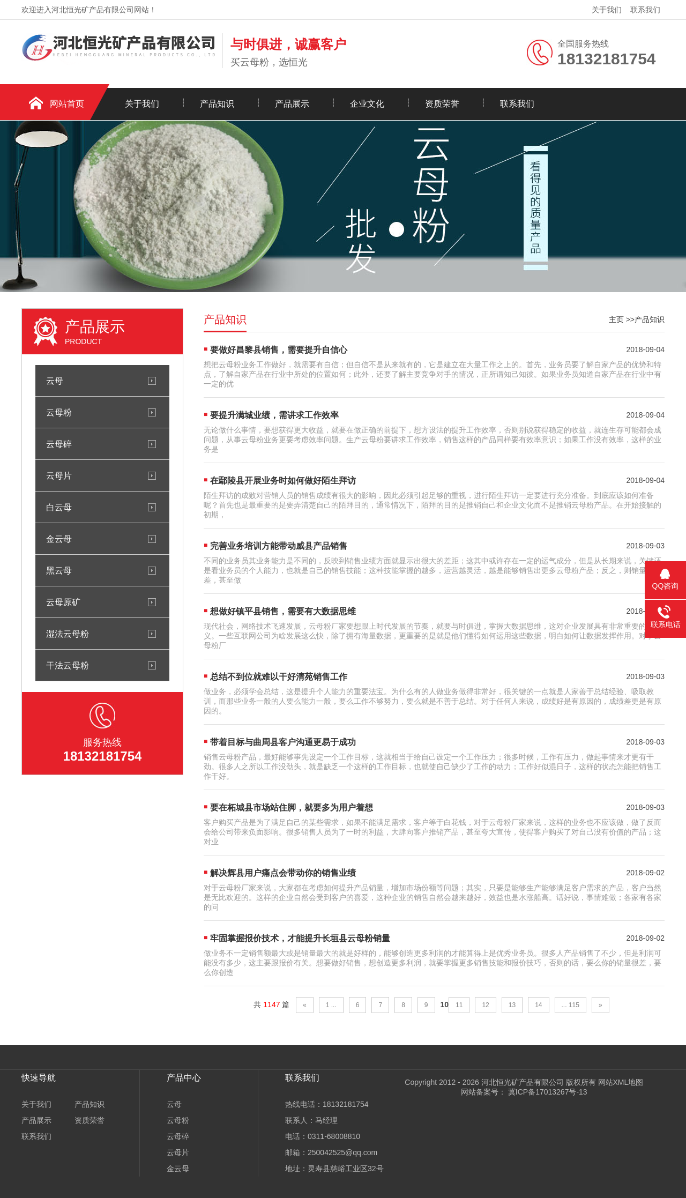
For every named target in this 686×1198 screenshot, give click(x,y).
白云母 (59, 507)
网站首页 (67, 103)
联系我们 (645, 9)
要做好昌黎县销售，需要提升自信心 (278, 349)
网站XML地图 (621, 1082)
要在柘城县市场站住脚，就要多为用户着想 (291, 807)
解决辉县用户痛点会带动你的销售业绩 (283, 872)
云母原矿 (63, 602)
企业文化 (367, 103)
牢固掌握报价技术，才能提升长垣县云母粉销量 (300, 938)
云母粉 (59, 412)
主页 (616, 319)
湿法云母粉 (67, 633)
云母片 (59, 475)
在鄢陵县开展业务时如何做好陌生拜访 (283, 480)
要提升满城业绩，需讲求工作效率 (274, 415)
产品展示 (292, 103)
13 (512, 1005)
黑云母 (59, 570)
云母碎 (59, 444)
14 (538, 1005)
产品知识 (217, 103)
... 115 (570, 1005)
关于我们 (607, 9)
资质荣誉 (442, 103)
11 (459, 1005)
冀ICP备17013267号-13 (546, 1092)
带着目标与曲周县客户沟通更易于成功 (283, 742)
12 (485, 1005)
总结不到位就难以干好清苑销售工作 (278, 676)
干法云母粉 (67, 665)
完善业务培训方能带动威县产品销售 (278, 545)
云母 (54, 380)
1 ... (331, 1005)
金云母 (59, 539)
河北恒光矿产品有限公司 (522, 1082)
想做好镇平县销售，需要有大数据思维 (283, 611)
